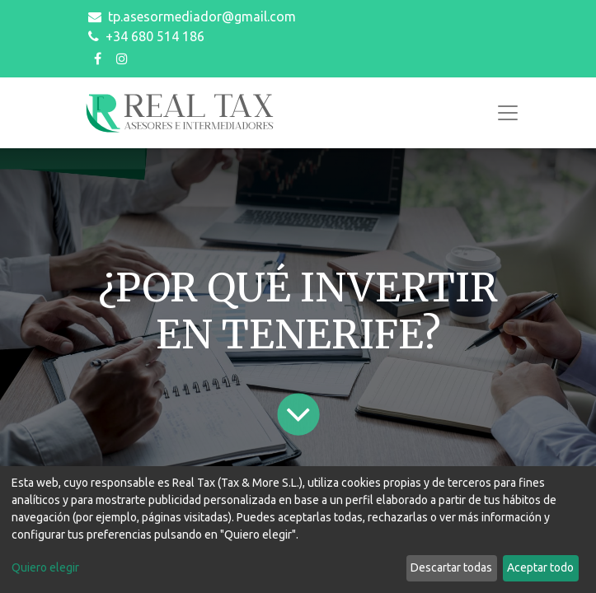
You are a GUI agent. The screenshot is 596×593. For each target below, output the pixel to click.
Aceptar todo (540, 567)
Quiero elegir (45, 567)
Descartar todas (451, 567)
